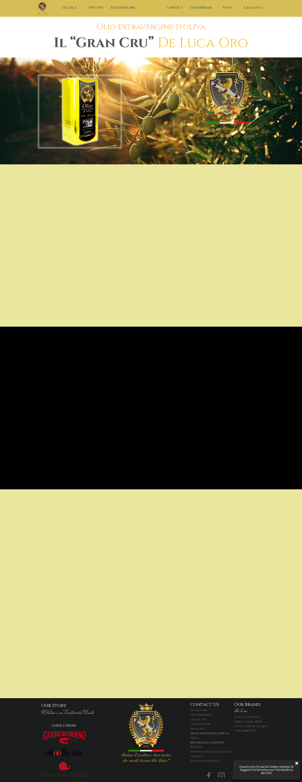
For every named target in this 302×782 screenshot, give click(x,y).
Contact (174, 7)
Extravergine (123, 7)
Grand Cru (148, 7)
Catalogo (253, 7)
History (96, 7)
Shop (227, 7)
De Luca (69, 7)
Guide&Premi (201, 7)
